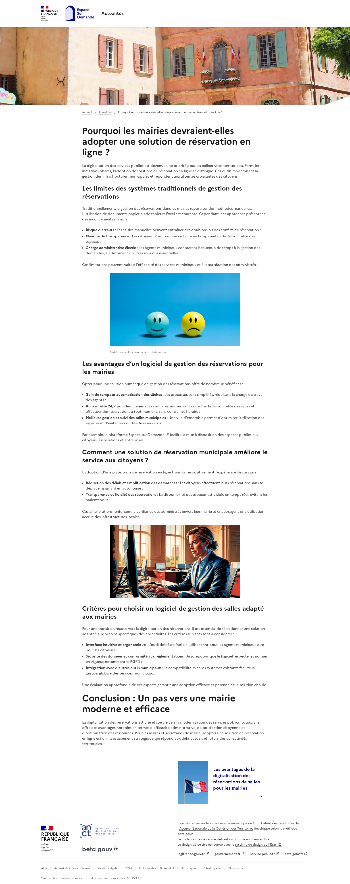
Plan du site (236, 868)
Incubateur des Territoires (274, 823)
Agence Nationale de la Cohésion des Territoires (216, 828)
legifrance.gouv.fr (191, 854)
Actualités (104, 112)
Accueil (87, 112)
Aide (44, 868)
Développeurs (212, 868)
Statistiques (189, 868)
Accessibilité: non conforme (72, 868)
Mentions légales (108, 868)
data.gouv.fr (294, 854)
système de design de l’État (256, 844)
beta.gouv (185, 834)
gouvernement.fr (227, 854)
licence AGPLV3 (127, 878)
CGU (129, 868)
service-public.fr (262, 854)
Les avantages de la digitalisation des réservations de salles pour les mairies (236, 778)
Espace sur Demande (147, 434)
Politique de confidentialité (157, 868)
